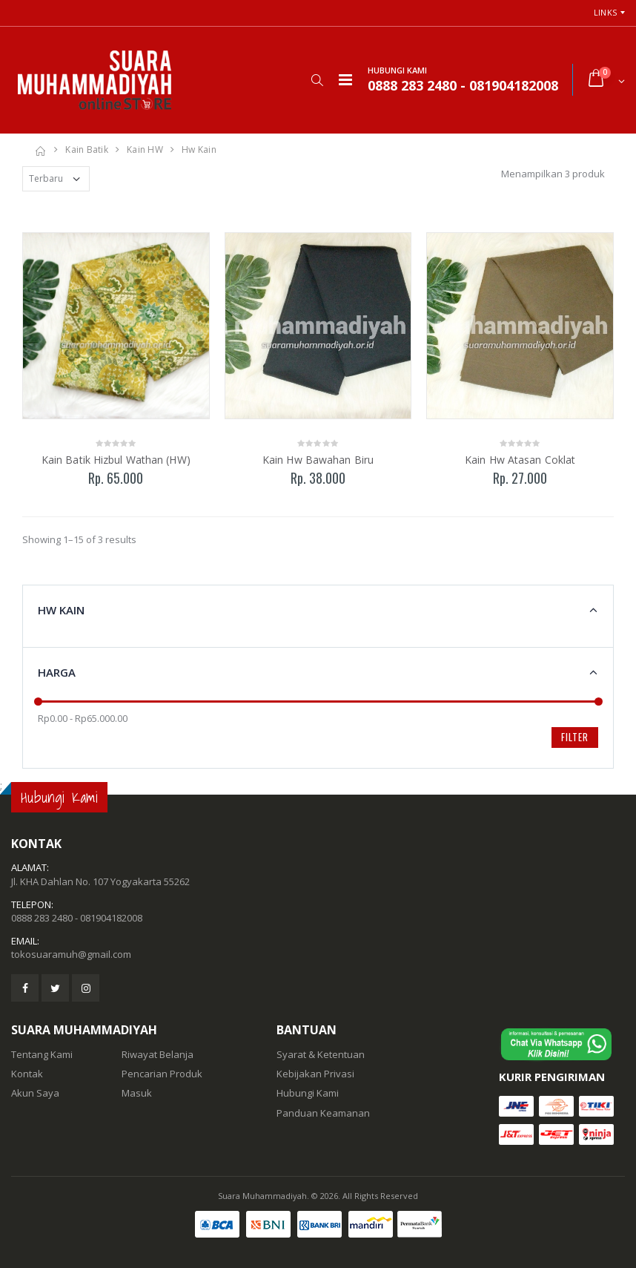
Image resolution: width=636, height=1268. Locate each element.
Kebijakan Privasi (315, 1073)
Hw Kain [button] (61, 609)
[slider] (38, 701)
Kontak (27, 1073)
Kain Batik (86, 149)
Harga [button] (57, 672)
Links (605, 12)
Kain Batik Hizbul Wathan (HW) (116, 460)
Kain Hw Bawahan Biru (318, 460)
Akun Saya (35, 1093)
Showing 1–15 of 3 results (79, 539)
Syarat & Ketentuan (320, 1054)
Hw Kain (199, 149)
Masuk (137, 1093)
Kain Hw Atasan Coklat (520, 460)
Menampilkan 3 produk (553, 173)
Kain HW (145, 149)
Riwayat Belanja (157, 1054)
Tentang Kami (42, 1054)
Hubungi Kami (307, 1093)
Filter (575, 736)
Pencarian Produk (162, 1073)
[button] (317, 80)
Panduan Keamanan (323, 1113)
